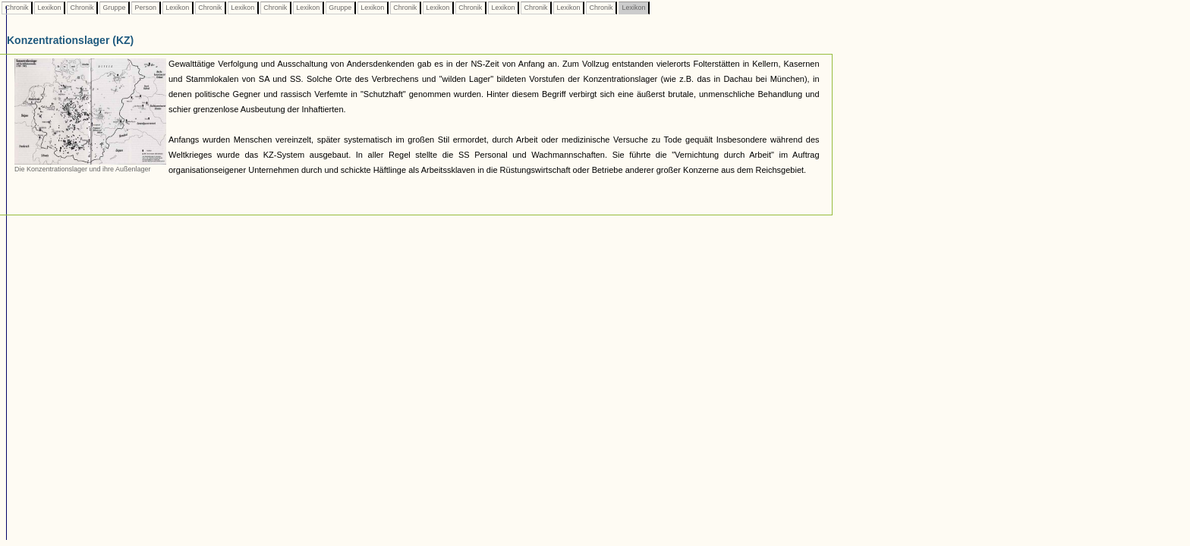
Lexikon (49, 7)
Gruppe (114, 7)
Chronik (16, 7)
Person (146, 7)
